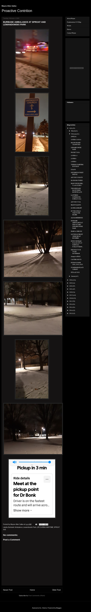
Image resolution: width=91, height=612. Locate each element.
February (74, 134)
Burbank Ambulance (15, 527)
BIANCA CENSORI (76, 231)
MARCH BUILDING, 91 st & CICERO (77, 184)
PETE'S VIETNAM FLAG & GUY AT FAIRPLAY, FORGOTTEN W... (77, 244)
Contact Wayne (71, 33)
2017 (71, 301)
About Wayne (71, 18)
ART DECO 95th (76, 202)
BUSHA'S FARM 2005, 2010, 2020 (77, 263)
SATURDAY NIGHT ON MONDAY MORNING (77, 236)
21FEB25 (73, 158)
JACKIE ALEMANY (76, 208)
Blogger (59, 608)
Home (32, 590)
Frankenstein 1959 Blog (74, 22)
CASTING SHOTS (76, 259)
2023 (71, 283)
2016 (71, 304)
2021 (71, 289)
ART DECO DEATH (77, 177)
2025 (71, 128)
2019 (71, 295)
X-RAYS (73, 169)
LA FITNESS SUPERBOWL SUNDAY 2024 (76, 197)
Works (69, 26)
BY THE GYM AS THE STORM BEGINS (76, 213)
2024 (71, 280)
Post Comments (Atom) (36, 596)
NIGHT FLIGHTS (76, 205)
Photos (69, 29)
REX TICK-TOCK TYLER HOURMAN (76, 251)
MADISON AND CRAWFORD (76, 143)
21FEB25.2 (74, 155)
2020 (71, 292)
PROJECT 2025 (75, 152)
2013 (71, 313)
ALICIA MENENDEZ (77, 218)
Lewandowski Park (29, 527)
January (73, 276)
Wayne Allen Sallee (9, 6)
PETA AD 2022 (75, 272)
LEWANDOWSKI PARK (76, 148)
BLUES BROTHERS (77, 180)
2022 (71, 286)
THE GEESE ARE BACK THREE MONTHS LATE (76, 190)
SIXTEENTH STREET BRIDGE (77, 173)
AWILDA (73, 136)
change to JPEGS (75, 256)
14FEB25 (73, 161)
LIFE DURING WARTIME (45, 527)
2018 (71, 298)
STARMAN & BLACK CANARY (77, 268)
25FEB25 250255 (76, 139)
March (73, 131)
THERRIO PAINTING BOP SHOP (77, 165)
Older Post (56, 590)
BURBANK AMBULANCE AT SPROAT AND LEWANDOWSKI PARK (77, 224)
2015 (71, 307)
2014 (71, 310)
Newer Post (8, 590)
